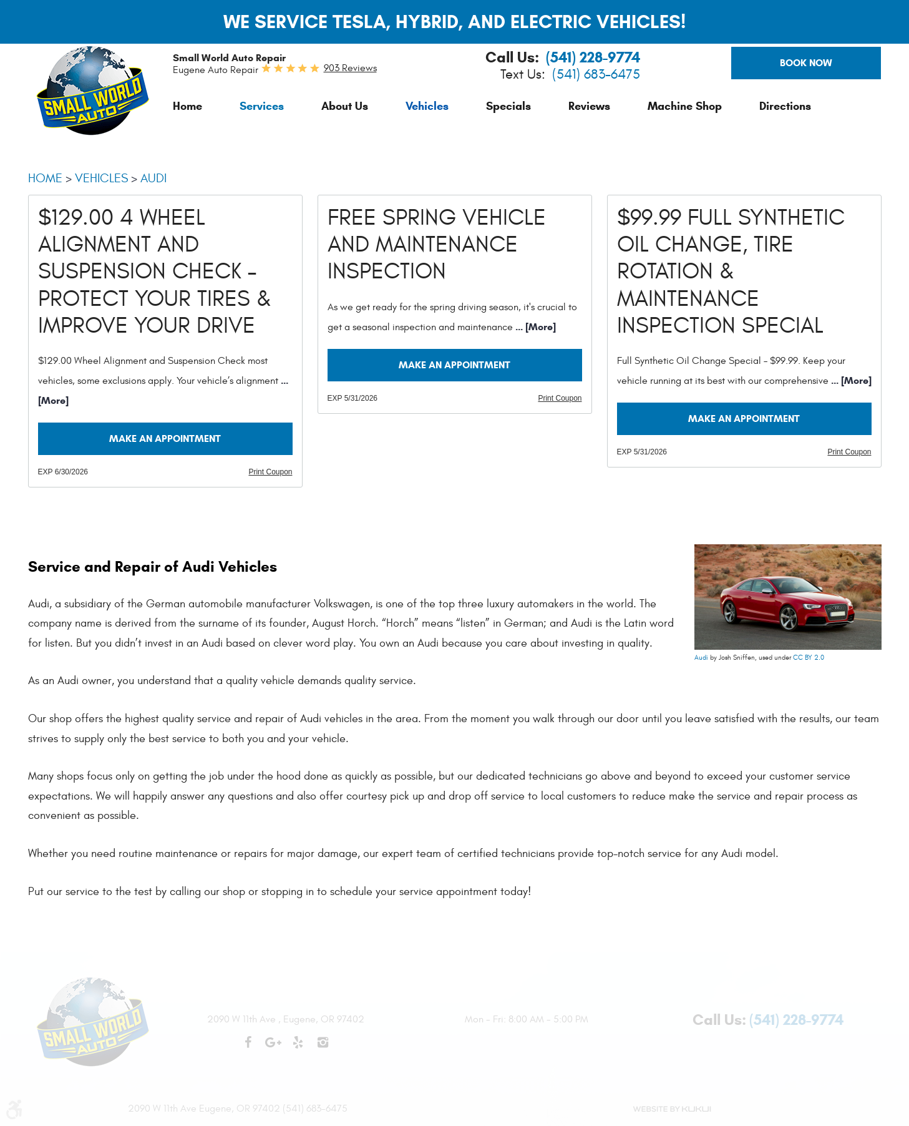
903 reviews (350, 68)
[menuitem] (187, 106)
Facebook (248, 1048)
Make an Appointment (165, 438)
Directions (785, 106)
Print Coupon (270, 472)
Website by (671, 1109)
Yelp (298, 1048)
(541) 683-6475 (596, 75)
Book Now (806, 63)
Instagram (323, 1048)
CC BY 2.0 (808, 658)
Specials (508, 106)
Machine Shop (685, 106)
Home (187, 106)
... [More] (534, 327)
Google (273, 1048)
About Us (344, 106)
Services (262, 106)
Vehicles (427, 106)
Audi (153, 178)
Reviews (589, 106)
